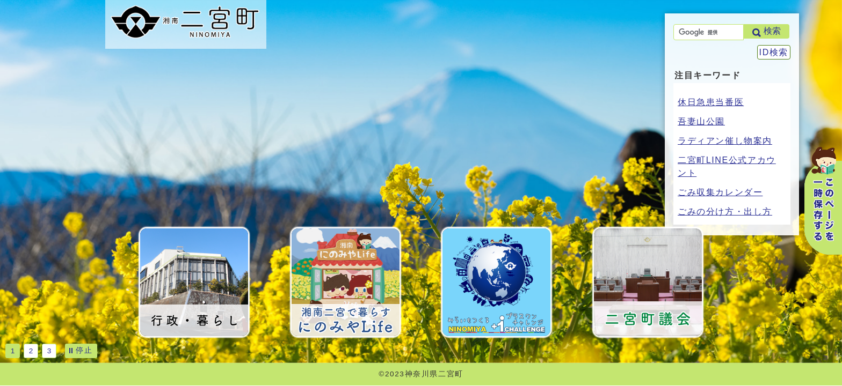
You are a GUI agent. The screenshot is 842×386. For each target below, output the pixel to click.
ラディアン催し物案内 (725, 140)
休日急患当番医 (711, 102)
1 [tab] (13, 351)
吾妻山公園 (701, 121)
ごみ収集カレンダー (720, 192)
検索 (772, 30)
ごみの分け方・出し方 (725, 211)
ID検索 (773, 52)
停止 (84, 350)
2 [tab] (31, 351)
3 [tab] (49, 351)
